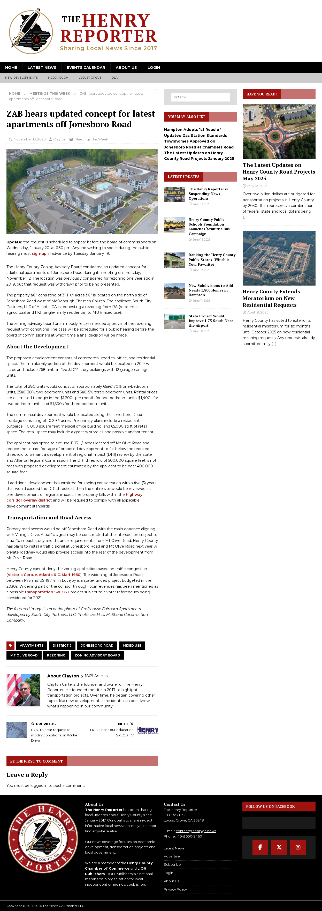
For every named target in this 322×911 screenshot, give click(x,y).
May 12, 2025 (257, 186)
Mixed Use (132, 645)
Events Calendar (86, 67)
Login (154, 67)
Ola (115, 77)
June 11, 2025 (201, 300)
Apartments (31, 645)
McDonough (58, 77)
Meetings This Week (91, 139)
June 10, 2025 (201, 331)
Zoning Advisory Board (97, 655)
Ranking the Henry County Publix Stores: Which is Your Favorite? (212, 259)
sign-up (39, 253)
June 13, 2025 (201, 204)
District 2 (62, 645)
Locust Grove (90, 77)
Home (11, 67)
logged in (39, 785)
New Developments (21, 77)
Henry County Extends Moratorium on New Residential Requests (271, 298)
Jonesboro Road (97, 645)
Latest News (42, 67)
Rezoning (56, 655)
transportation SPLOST (47, 592)
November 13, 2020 (30, 139)
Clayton (59, 139)
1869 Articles (96, 676)
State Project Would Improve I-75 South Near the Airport (211, 320)
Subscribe (172, 864)
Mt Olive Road (24, 655)
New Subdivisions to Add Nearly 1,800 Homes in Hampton (211, 290)
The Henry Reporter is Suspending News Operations (208, 193)
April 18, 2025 (257, 312)
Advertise (172, 856)
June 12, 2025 (201, 270)
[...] (245, 217)
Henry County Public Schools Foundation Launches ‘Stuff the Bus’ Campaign (210, 226)
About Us (126, 67)
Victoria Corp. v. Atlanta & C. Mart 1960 (44, 574)
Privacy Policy (175, 889)
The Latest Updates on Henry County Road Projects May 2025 (279, 171)
